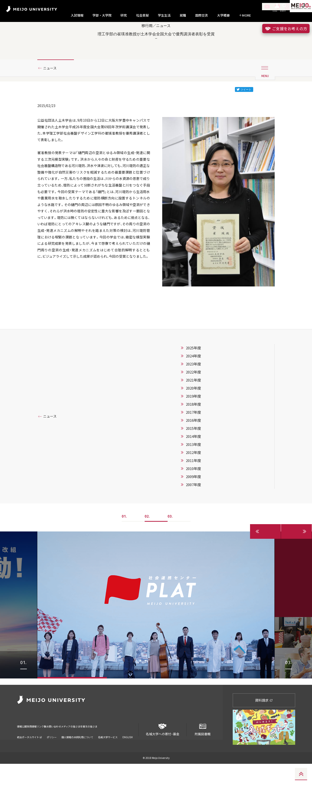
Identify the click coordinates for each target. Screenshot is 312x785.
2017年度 (193, 439)
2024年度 (193, 383)
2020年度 (193, 415)
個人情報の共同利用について (77, 752)
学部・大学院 (101, 15)
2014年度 (193, 463)
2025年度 (193, 375)
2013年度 (193, 471)
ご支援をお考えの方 (286, 28)
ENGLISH (127, 752)
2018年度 (193, 431)
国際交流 (201, 15)
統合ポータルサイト (29, 752)
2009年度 (193, 504)
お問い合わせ (76, 744)
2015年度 (193, 455)
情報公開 (23, 744)
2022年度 (193, 399)
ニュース (51, 86)
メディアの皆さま (102, 744)
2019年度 (193, 423)
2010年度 (193, 496)
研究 (124, 15)
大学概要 (223, 15)
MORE (245, 15)
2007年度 (193, 512)
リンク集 (56, 744)
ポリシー (52, 752)
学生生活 (164, 15)
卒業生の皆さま (130, 744)
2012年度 (193, 479)
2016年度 (193, 447)
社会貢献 (142, 15)
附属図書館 (202, 748)
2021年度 (193, 407)
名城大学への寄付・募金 (162, 748)
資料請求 (264, 721)
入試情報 (77, 15)
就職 (183, 15)
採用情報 (40, 744)
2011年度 (193, 488)
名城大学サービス (108, 752)
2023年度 (193, 391)
